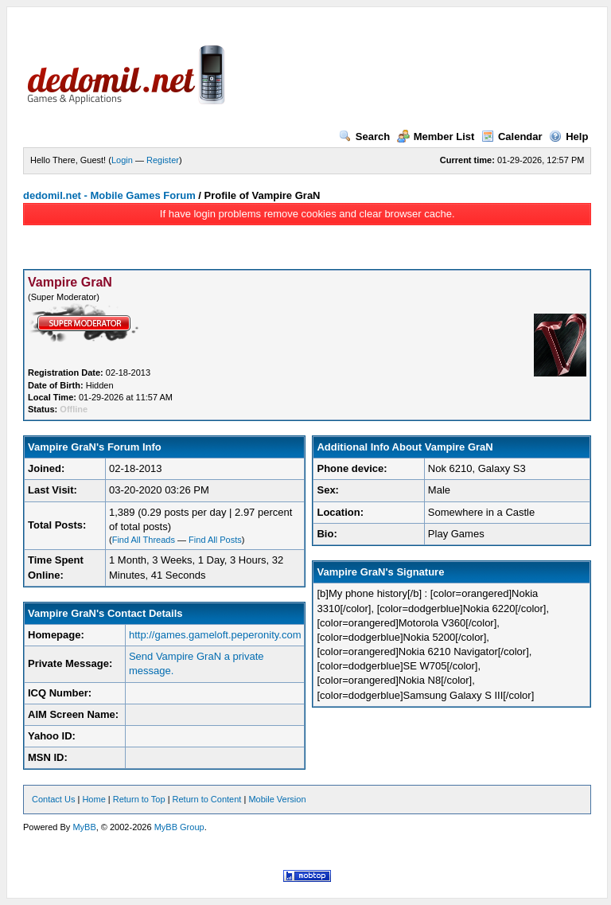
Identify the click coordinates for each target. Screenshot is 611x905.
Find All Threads (143, 539)
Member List (436, 136)
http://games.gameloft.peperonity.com (215, 635)
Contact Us (53, 799)
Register (162, 160)
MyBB (83, 827)
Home (93, 799)
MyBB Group (179, 827)
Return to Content (207, 799)
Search (364, 136)
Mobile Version (277, 799)
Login (122, 160)
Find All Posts (215, 539)
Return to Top (139, 799)
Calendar (512, 136)
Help (568, 136)
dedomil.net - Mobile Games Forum (109, 195)
